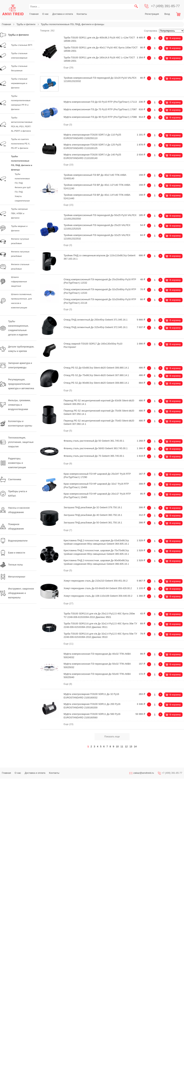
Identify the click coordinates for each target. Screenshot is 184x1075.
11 (122, 746)
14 (135, 746)
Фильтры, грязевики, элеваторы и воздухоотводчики (15, 405)
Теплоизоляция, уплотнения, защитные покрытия (16, 442)
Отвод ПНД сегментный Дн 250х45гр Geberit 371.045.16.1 (96, 319)
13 (131, 746)
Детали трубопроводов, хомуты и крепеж (17, 348)
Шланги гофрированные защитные (19, 281)
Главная (33, 14)
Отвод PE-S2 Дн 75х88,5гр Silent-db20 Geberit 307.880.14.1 (96, 375)
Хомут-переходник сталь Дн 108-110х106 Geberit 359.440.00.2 (98, 595)
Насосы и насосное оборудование (15, 510)
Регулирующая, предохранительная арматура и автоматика (17, 384)
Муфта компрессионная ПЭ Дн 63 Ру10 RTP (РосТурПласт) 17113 (100, 101)
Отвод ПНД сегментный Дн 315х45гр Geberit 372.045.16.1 (96, 327)
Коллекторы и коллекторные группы (16, 423)
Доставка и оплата (62, 14)
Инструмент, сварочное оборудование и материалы (17, 593)
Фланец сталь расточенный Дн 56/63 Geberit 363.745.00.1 (96, 448)
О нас (45, 14)
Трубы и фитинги (25, 24)
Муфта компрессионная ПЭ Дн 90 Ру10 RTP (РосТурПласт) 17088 (100, 117)
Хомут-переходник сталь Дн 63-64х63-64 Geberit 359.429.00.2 (98, 588)
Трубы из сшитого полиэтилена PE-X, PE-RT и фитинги (20, 143)
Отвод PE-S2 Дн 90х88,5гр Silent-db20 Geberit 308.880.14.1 (96, 382)
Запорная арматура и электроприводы (16, 365)
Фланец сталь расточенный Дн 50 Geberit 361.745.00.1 (94, 440)
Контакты (82, 14)
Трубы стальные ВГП (21, 45)
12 (126, 746)
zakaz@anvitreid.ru (143, 772)
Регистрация (152, 14)
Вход (167, 14)
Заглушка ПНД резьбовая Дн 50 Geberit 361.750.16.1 (93, 522)
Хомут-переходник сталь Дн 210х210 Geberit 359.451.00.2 (96, 580)
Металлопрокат (12, 577)
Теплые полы (11, 565)
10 (117, 746)
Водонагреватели (13, 541)
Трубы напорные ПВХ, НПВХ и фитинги (19, 213)
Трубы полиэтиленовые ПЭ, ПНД (22, 178)
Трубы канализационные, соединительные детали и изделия (14, 328)
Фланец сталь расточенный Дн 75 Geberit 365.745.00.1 (94, 456)
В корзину (175, 38)
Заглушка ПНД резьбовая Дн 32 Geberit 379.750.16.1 (93, 507)
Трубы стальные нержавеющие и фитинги (19, 83)
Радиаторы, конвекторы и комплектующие (13, 463)
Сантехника (10, 479)
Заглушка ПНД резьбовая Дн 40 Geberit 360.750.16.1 (93, 515)
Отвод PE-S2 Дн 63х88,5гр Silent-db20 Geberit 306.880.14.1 (96, 367)
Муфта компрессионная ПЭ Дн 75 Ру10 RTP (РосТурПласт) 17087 (100, 109)
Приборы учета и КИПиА (13, 493)
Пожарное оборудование (12, 526)
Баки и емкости (12, 553)
